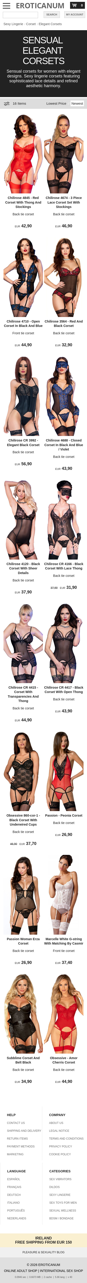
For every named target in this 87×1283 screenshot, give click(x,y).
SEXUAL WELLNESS (62, 1210)
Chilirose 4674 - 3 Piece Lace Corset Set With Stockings (64, 202)
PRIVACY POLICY (60, 1146)
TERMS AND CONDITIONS (66, 1138)
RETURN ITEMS (17, 1138)
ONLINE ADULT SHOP (20, 1271)
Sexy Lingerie (13, 24)
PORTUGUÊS (16, 1210)
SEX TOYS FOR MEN (63, 1202)
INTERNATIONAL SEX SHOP (61, 1271)
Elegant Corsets (50, 24)
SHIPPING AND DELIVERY (24, 1130)
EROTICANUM (40, 5)
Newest (77, 103)
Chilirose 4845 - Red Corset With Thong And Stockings (23, 202)
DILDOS (54, 1187)
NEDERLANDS (16, 1218)
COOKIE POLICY (60, 1154)
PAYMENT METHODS (21, 1146)
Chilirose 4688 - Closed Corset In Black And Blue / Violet (63, 445)
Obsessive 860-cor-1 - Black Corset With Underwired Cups (23, 820)
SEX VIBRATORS (60, 1179)
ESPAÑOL (13, 1179)
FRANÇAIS (14, 1187)
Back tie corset (23, 214)
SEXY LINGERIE (60, 1195)
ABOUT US (56, 1123)
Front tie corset (23, 333)
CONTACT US (16, 1123)
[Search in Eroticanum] (20, 15)
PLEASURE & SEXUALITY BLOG (43, 1252)
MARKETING (15, 1154)
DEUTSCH (14, 1195)
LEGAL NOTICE (59, 1130)
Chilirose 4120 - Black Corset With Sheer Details (23, 568)
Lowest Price (56, 103)
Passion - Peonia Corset (63, 815)
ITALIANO (13, 1202)
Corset (31, 24)
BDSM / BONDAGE (61, 1218)
